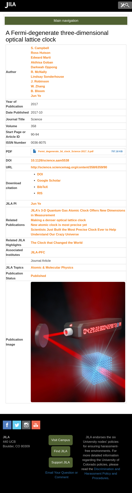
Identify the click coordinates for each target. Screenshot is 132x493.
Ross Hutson (40, 53)
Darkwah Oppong (44, 67)
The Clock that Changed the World (57, 243)
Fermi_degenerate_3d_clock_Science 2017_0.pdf (65, 151)
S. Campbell (40, 48)
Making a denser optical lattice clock (58, 220)
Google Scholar (49, 180)
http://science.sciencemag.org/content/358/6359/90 (69, 167)
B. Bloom (38, 91)
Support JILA (61, 462)
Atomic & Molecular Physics (52, 267)
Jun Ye (36, 96)
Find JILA (60, 451)
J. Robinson (40, 81)
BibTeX (42, 187)
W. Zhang (38, 86)
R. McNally (39, 72)
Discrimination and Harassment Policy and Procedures (102, 473)
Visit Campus (60, 440)
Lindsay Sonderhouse (47, 76)
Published (38, 276)
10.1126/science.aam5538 (50, 160)
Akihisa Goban (42, 62)
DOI (40, 174)
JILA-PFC (38, 252)
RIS (39, 193)
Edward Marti (41, 57)
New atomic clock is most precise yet (59, 225)
